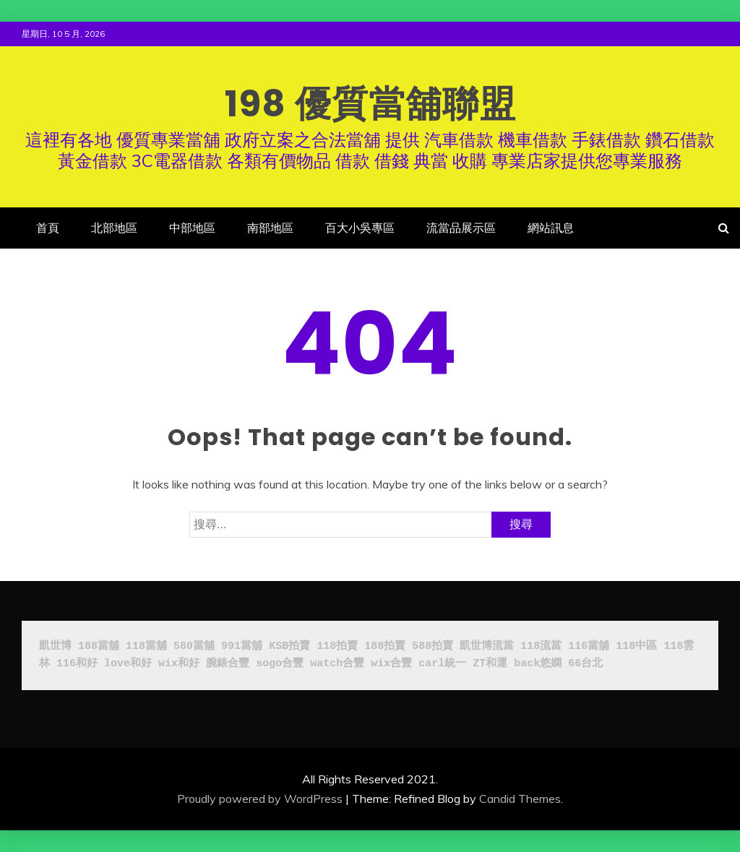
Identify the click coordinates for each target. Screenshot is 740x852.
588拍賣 (432, 646)
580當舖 (194, 646)
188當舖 (98, 646)
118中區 (636, 646)
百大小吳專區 (360, 227)
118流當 (541, 646)
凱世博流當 (487, 646)
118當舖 (146, 646)
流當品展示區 (461, 227)
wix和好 (178, 664)
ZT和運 (490, 664)
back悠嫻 (538, 664)
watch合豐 (337, 664)
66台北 (585, 664)
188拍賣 (384, 646)
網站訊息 (551, 227)
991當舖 (241, 646)
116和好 (77, 664)
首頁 (47, 227)
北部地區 (114, 227)
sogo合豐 (280, 664)
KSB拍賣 (289, 646)
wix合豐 (391, 664)
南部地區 (270, 227)
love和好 (128, 664)
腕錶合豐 (227, 664)
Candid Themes (520, 798)
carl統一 (442, 664)
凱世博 (55, 646)
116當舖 (588, 646)
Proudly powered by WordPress (260, 798)
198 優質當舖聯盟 (370, 104)
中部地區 (192, 227)
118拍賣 (337, 646)
